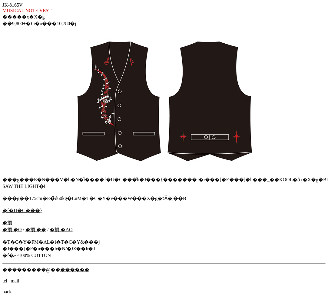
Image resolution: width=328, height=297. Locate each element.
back (7, 291)
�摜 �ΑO (61, 229)
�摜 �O (12, 229)
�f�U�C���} (22, 210)
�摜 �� (35, 229)
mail (15, 280)
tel (4, 280)
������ (74, 269)
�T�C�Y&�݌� (75, 242)
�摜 (7, 222)
